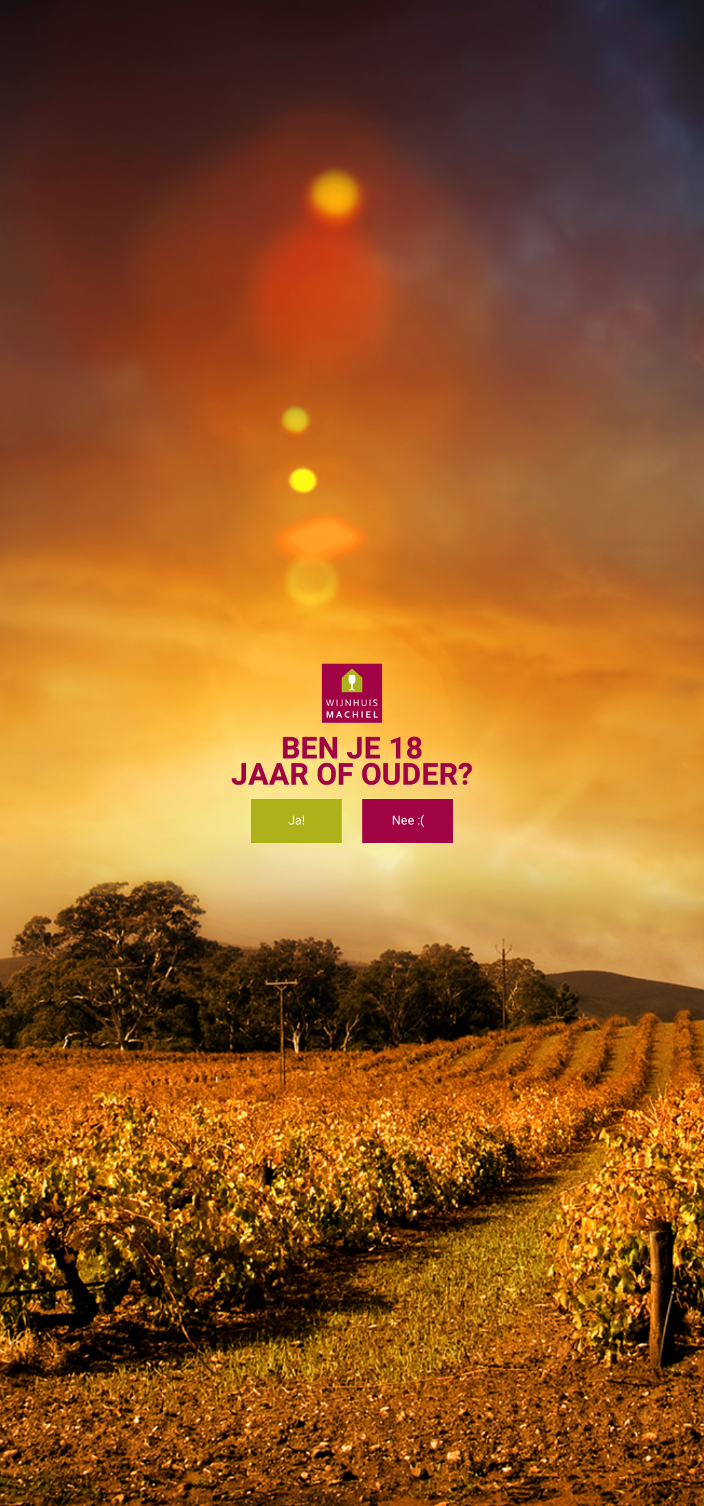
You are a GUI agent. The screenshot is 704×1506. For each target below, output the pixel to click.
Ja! (296, 820)
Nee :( (408, 820)
